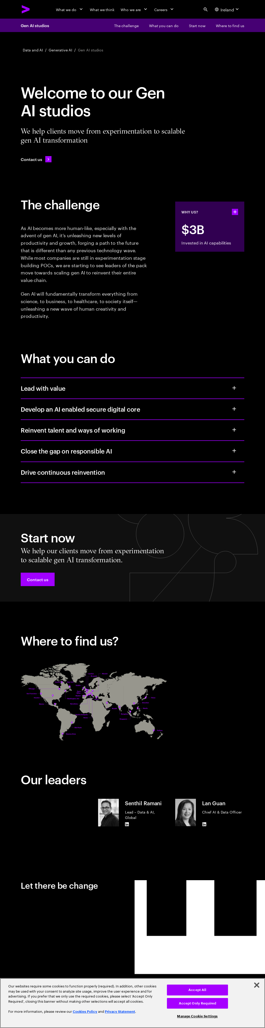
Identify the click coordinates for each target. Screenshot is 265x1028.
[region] (132, 1003)
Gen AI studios (35, 25)
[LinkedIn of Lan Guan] (204, 824)
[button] (38, 579)
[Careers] (164, 9)
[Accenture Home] (26, 9)
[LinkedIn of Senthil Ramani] (127, 824)
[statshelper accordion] (235, 212)
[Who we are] (134, 9)
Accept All (197, 990)
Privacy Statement (120, 1011)
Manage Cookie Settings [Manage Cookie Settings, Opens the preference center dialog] (197, 1016)
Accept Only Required (197, 1003)
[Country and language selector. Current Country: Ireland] (227, 9)
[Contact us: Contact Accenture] (36, 159)
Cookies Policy (85, 1011)
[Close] (256, 985)
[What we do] (70, 9)
